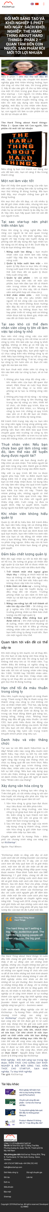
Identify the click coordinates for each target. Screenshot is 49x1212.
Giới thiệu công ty (11, 1172)
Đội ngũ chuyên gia (34, 1172)
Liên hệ (29, 1177)
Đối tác (7, 1177)
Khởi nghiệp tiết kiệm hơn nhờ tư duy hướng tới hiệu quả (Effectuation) (30, 1092)
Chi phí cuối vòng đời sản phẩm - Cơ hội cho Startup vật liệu (30, 1102)
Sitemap (7, 1196)
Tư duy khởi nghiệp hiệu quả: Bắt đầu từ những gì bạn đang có (31, 1113)
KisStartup (10, 842)
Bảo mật (7, 1192)
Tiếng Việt (37, 4)
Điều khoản (8, 1187)
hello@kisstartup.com (13, 1167)
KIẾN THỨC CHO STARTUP (24, 1067)
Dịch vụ (7, 1182)
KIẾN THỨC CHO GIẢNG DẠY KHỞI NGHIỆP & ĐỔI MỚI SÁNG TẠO (24, 1064)
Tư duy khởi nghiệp (21, 1071)
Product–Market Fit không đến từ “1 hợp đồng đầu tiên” (31, 1121)
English (32, 4)
